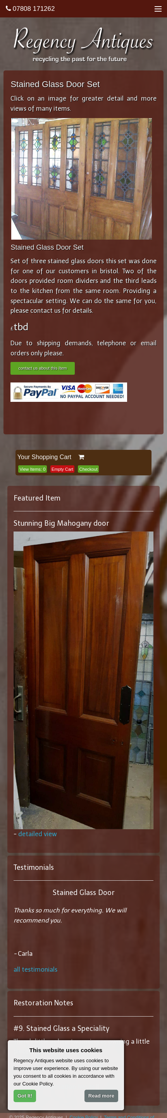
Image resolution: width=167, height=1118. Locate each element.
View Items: (32, 469)
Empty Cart (62, 469)
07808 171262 (30, 8)
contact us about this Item (42, 368)
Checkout (88, 469)
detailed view (37, 834)
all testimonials (35, 969)
